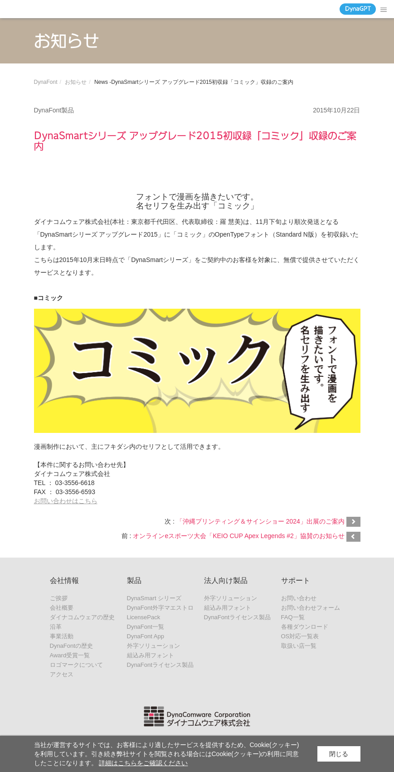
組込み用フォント (150, 655)
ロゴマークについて (76, 664)
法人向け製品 (226, 580)
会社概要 (61, 607)
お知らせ (76, 82)
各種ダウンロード (304, 626)
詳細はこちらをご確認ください (143, 763)
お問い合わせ (298, 598)
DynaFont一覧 (145, 626)
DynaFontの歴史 (71, 645)
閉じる (338, 753)
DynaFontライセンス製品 (160, 664)
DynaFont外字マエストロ (160, 607)
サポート (295, 580)
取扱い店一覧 (298, 645)
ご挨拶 (59, 598)
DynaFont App (145, 636)
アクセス (61, 674)
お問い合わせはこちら (65, 501)
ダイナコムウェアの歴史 (82, 617)
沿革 (56, 626)
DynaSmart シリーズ (154, 598)
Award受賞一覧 (70, 655)
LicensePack (144, 617)
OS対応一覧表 (300, 636)
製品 (134, 580)
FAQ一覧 (293, 617)
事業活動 (61, 636)
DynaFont (46, 82)
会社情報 (64, 580)
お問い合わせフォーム (310, 607)
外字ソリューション (153, 645)
